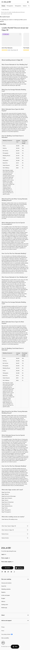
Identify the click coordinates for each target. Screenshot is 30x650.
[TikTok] (15, 572)
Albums (3, 601)
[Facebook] (2, 572)
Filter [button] (15, 646)
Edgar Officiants (5, 494)
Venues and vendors (6, 583)
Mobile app (4, 607)
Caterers (25, 5)
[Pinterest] (6, 572)
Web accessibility (5, 638)
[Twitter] (9, 572)
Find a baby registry (7, 562)
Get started (7, 567)
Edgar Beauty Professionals (7, 502)
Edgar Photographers (6, 511)
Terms (2, 630)
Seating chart (4, 604)
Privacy (2, 627)
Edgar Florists (5, 508)
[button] (20, 34)
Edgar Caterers (5, 500)
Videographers (18, 5)
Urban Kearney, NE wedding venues (9, 519)
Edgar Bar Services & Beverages (9, 496)
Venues (3, 5)
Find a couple (5, 558)
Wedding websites (6, 589)
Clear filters (3, 24)
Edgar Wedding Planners (7, 506)
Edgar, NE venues (5, 9)
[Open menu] (2, 2)
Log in (3, 554)
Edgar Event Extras (6, 492)
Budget (3, 598)
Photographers (10, 5)
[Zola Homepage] (7, 2)
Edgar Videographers (6, 509)
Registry (3, 592)
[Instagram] (12, 572)
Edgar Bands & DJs (6, 504)
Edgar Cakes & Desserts (7, 498)
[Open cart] (28, 2)
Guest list (3, 586)
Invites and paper (5, 595)
